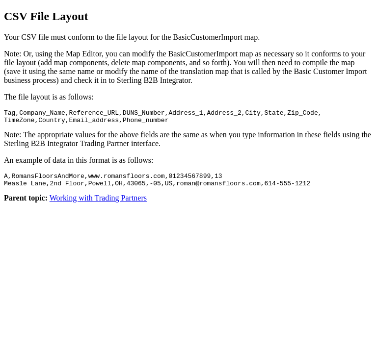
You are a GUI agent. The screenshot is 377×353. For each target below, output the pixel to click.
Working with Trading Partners (98, 204)
